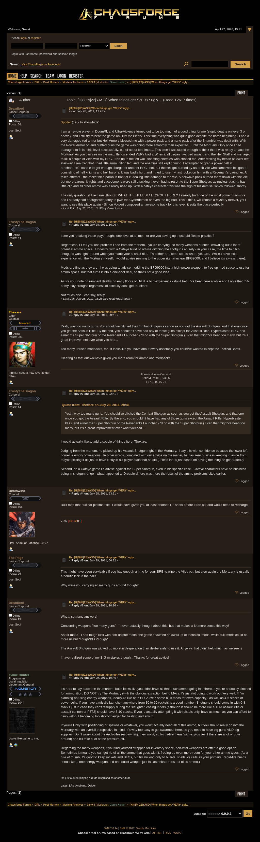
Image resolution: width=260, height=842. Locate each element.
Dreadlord (16, 108)
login (24, 37)
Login (61, 76)
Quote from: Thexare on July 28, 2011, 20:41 (95, 405)
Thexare (15, 312)
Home (12, 76)
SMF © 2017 (127, 828)
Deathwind (17, 491)
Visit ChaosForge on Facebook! (41, 64)
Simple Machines (146, 828)
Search (36, 76)
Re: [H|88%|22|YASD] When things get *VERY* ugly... (102, 221)
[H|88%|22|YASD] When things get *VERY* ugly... (100, 108)
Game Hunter (117, 82)
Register (76, 76)
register (36, 37)
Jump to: (200, 813)
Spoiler (66, 122)
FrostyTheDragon (22, 222)
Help (23, 76)
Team (49, 76)
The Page (16, 558)
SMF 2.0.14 (111, 828)
